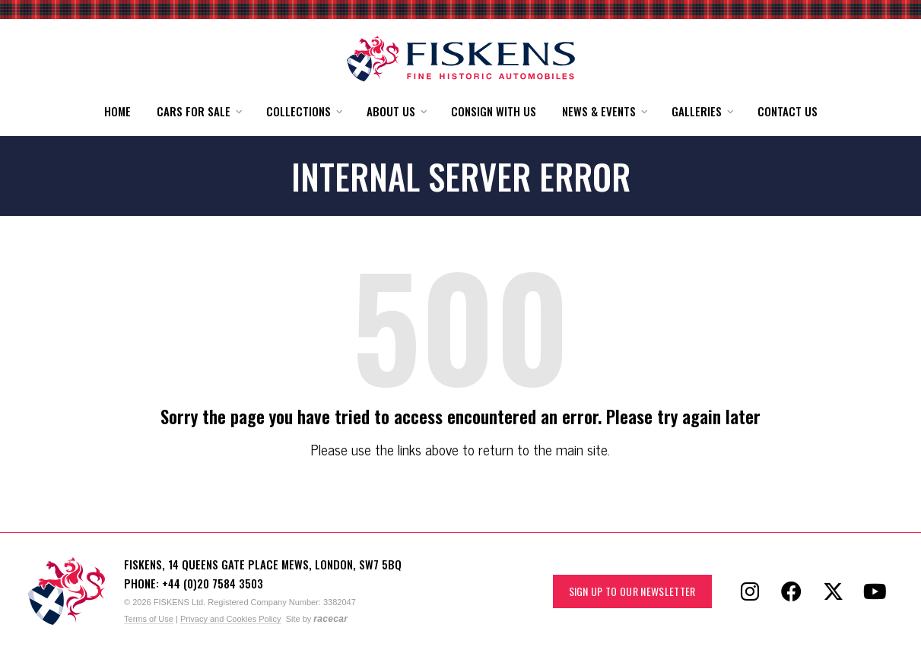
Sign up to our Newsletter (632, 591)
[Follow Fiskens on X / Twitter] (834, 591)
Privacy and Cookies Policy (230, 618)
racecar (330, 619)
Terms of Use (148, 618)
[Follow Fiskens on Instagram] (750, 591)
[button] (198, 111)
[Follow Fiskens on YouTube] (875, 591)
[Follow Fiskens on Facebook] (792, 591)
